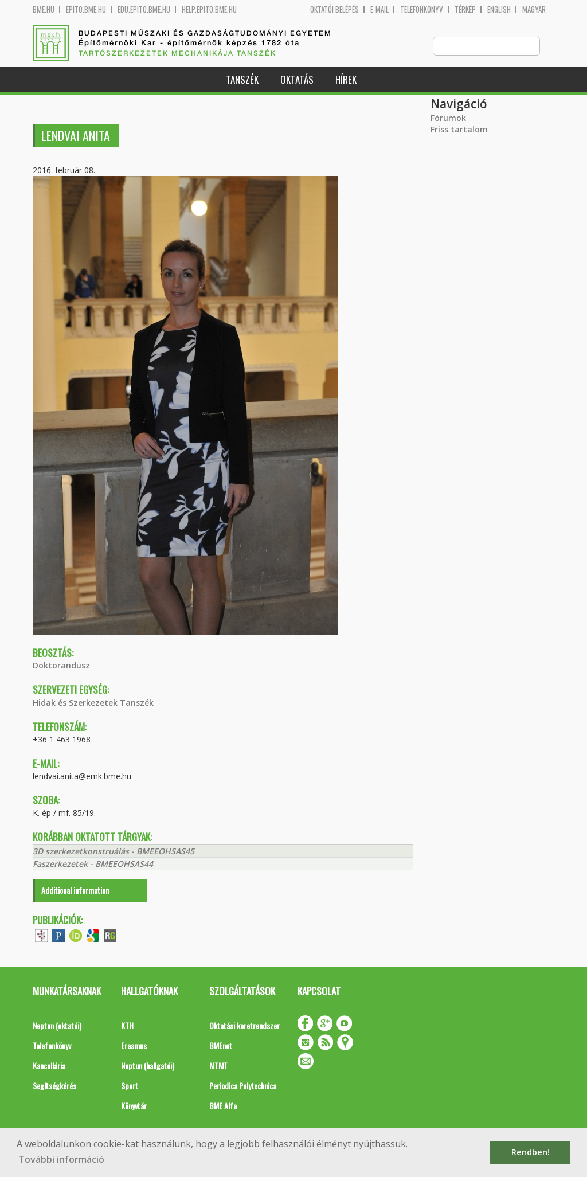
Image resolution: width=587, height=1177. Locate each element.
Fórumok (448, 118)
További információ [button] (61, 1159)
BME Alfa (223, 1106)
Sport (129, 1086)
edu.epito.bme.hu (144, 9)
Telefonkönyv (421, 9)
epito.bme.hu (86, 9)
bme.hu (43, 9)
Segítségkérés (54, 1086)
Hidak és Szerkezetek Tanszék (93, 703)
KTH (127, 1026)
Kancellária (49, 1066)
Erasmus (134, 1046)
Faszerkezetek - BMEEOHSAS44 (93, 864)
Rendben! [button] (530, 1152)
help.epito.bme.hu (209, 9)
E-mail (379, 9)
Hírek (346, 80)
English (499, 9)
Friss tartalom (459, 129)
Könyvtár (134, 1106)
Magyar (534, 9)
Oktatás (297, 80)
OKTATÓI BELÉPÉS (334, 9)
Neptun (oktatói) (57, 1026)
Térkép (465, 9)
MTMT (218, 1066)
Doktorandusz (61, 665)
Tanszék (242, 80)
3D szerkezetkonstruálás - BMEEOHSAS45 (113, 851)
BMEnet (220, 1046)
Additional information (75, 891)
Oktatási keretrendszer (244, 1026)
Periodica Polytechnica (242, 1086)
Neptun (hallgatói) (147, 1066)
